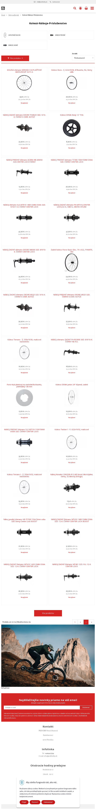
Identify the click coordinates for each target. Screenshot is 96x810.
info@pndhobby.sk (42, 2)
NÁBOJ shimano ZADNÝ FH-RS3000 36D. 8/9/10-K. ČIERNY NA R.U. (72, 341)
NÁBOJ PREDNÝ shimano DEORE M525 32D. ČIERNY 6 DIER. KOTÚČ (71, 296)
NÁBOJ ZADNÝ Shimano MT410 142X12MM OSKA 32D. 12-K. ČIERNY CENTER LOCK (24, 565)
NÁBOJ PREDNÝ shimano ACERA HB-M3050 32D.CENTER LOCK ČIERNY (24, 161)
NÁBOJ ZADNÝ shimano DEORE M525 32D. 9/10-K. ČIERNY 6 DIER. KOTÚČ (24, 296)
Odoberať (86, 707)
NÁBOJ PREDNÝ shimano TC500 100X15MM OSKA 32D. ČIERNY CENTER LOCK (72, 161)
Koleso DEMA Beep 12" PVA (71, 115)
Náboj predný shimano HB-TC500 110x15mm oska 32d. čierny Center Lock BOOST (24, 520)
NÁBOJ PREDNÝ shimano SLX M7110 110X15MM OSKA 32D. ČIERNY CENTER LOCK (24, 431)
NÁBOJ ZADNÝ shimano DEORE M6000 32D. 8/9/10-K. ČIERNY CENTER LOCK (24, 251)
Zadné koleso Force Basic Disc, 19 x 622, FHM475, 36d (72, 251)
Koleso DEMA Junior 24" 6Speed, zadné (72, 385)
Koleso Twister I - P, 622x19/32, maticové (72, 430)
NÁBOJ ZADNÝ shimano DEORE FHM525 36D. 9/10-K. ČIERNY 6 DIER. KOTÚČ (24, 116)
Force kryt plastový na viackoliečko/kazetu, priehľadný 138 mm (24, 386)
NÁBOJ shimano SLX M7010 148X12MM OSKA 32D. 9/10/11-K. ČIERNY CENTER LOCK (24, 206)
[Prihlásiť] (80, 8)
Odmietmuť (48, 802)
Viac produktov (48, 613)
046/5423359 (56, 2)
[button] (74, 8)
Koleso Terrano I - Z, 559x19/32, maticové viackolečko (24, 475)
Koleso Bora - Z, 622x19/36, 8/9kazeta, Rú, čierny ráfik (71, 71)
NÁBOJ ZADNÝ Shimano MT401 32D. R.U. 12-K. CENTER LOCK (71, 565)
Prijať (24, 802)
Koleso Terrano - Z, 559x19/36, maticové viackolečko (24, 341)
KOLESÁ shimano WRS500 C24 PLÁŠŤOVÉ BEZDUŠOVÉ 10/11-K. (24, 71)
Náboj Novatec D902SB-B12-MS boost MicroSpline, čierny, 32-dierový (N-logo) (71, 475)
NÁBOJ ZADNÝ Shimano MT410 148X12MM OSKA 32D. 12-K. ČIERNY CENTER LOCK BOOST (71, 520)
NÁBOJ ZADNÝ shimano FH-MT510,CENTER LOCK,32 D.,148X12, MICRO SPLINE (72, 206)
